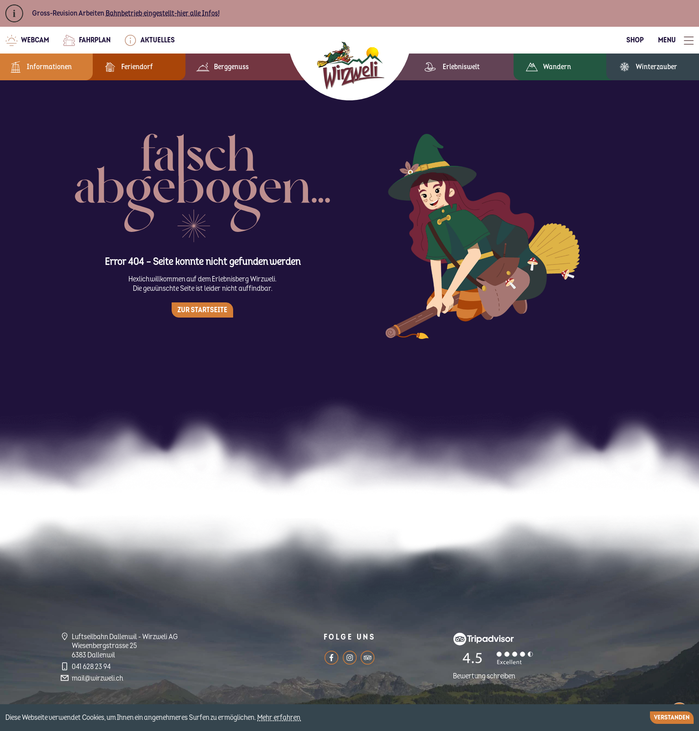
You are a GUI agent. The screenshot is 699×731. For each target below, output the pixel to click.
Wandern (557, 66)
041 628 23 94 (91, 666)
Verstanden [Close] (672, 717)
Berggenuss (231, 66)
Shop (635, 40)
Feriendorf (137, 66)
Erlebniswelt (461, 66)
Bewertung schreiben (484, 676)
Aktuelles (157, 40)
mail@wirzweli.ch (97, 678)
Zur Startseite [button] (202, 310)
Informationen (49, 66)
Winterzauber (656, 66)
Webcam (35, 40)
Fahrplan (95, 40)
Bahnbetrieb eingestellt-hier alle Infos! (163, 13)
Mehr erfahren (279, 717)
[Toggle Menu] (676, 40)
